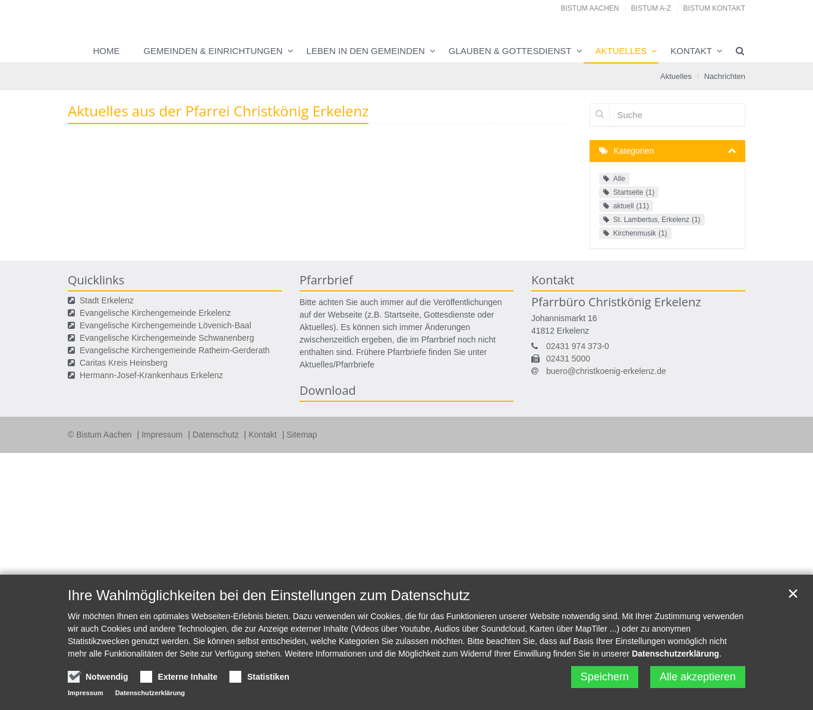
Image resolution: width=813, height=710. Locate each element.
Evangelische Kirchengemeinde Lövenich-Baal (165, 325)
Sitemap (301, 434)
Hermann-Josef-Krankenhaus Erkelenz (151, 375)
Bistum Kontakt (714, 8)
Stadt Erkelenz (107, 300)
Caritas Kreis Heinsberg (124, 362)
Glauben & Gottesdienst (510, 51)
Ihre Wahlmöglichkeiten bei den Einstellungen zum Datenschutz (269, 607)
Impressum (163, 434)
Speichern (605, 689)
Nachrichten (724, 76)
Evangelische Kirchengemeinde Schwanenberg (167, 338)
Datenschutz (217, 434)
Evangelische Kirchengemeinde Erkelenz (155, 313)
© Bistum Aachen (101, 434)
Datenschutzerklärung (675, 665)
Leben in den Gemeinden (366, 51)
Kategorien (634, 151)
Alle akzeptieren (698, 689)
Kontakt (691, 51)
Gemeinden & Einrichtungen (212, 51)
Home (106, 51)
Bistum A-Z (651, 8)
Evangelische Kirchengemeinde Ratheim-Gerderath (175, 350)
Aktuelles (621, 51)
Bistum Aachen (590, 8)
